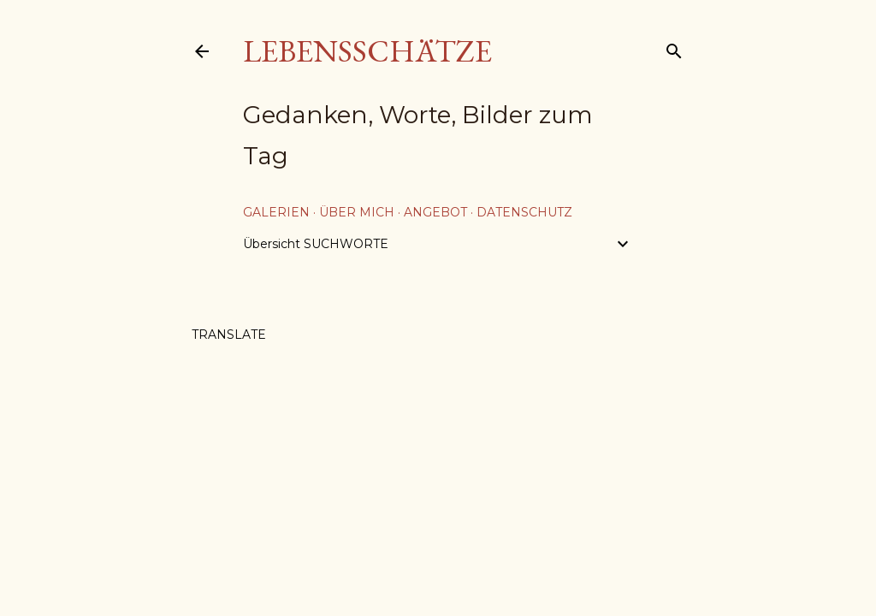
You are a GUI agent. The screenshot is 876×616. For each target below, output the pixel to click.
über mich (356, 212)
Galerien (276, 212)
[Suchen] (674, 47)
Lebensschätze (367, 51)
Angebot (435, 212)
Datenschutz (524, 212)
